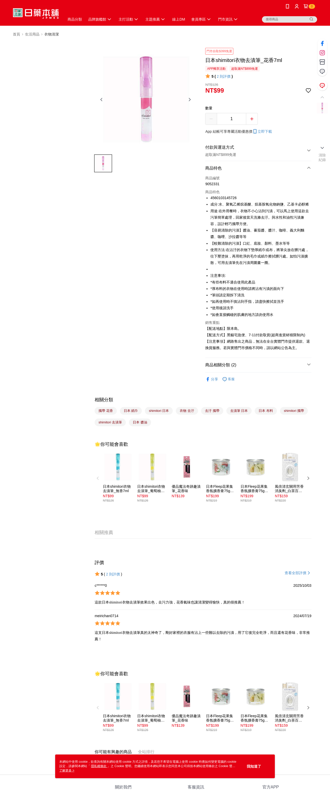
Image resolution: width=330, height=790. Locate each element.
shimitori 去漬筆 (110, 422)
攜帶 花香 (105, 411)
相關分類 (104, 399)
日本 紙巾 (131, 411)
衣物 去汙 (187, 411)
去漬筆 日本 (239, 411)
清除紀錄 (322, 157)
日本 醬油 (140, 422)
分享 (211, 379)
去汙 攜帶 (212, 411)
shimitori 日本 (159, 411)
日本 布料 (266, 411)
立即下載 (262, 131)
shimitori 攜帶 (294, 411)
